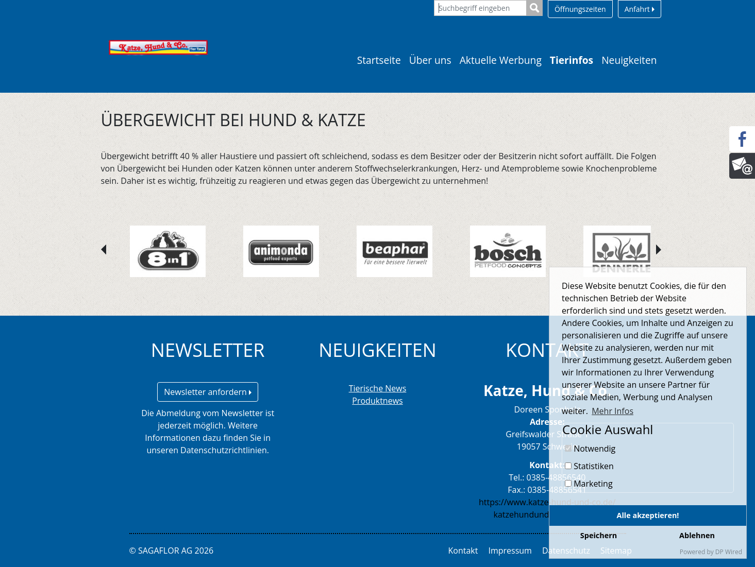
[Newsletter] (742, 166)
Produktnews (377, 400)
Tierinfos (571, 60)
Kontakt (463, 550)
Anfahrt (640, 9)
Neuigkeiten (629, 60)
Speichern (598, 535)
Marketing (589, 483)
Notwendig (590, 448)
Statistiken (589, 466)
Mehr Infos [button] (612, 411)
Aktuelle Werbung (501, 60)
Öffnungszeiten (580, 9)
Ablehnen (697, 535)
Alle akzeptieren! (648, 515)
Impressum (509, 550)
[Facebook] (742, 139)
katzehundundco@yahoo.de (547, 514)
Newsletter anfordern (207, 392)
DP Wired (728, 551)
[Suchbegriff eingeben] (480, 8)
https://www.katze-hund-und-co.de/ (547, 502)
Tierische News (378, 388)
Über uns (430, 60)
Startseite (379, 60)
